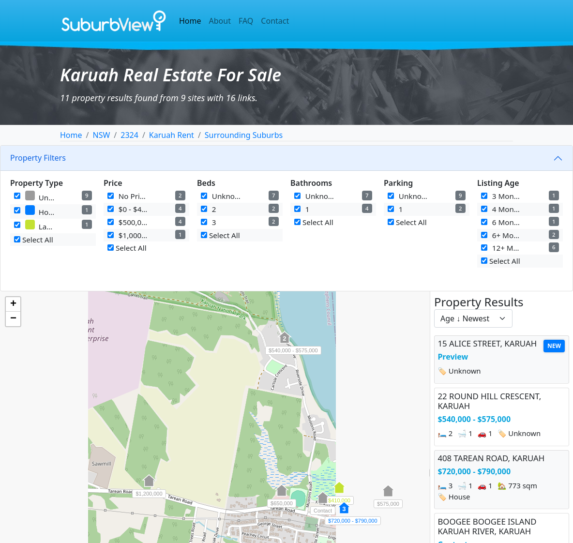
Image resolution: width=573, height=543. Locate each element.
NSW (101, 135)
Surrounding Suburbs (244, 135)
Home (190, 20)
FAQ (246, 20)
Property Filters (38, 157)
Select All (33, 239)
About (220, 20)
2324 (129, 135)
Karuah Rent (171, 135)
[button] (284, 343)
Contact (275, 20)
